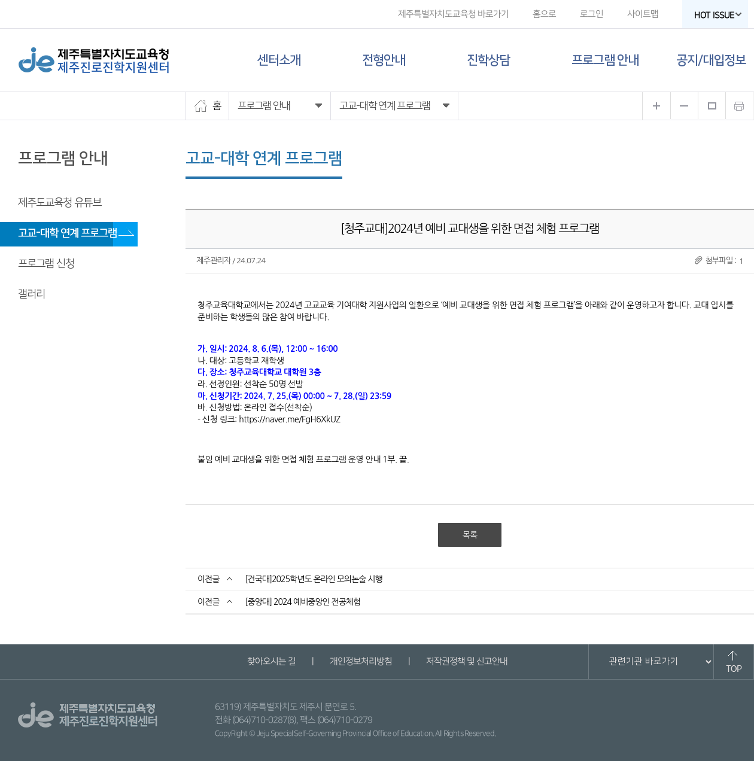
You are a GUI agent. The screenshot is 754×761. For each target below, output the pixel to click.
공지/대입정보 (711, 60)
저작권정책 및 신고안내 (466, 661)
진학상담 (488, 60)
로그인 (591, 14)
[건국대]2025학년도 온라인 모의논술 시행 (313, 579)
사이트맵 (642, 14)
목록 (470, 535)
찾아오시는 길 (271, 661)
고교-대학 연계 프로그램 (67, 233)
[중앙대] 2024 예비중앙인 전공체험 (302, 602)
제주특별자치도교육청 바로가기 (453, 14)
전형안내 (383, 60)
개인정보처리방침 (360, 661)
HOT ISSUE (718, 15)
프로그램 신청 (46, 264)
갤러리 (31, 294)
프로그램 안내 (605, 60)
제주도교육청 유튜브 (59, 203)
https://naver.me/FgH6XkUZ (289, 419)
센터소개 (278, 60)
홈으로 (544, 14)
